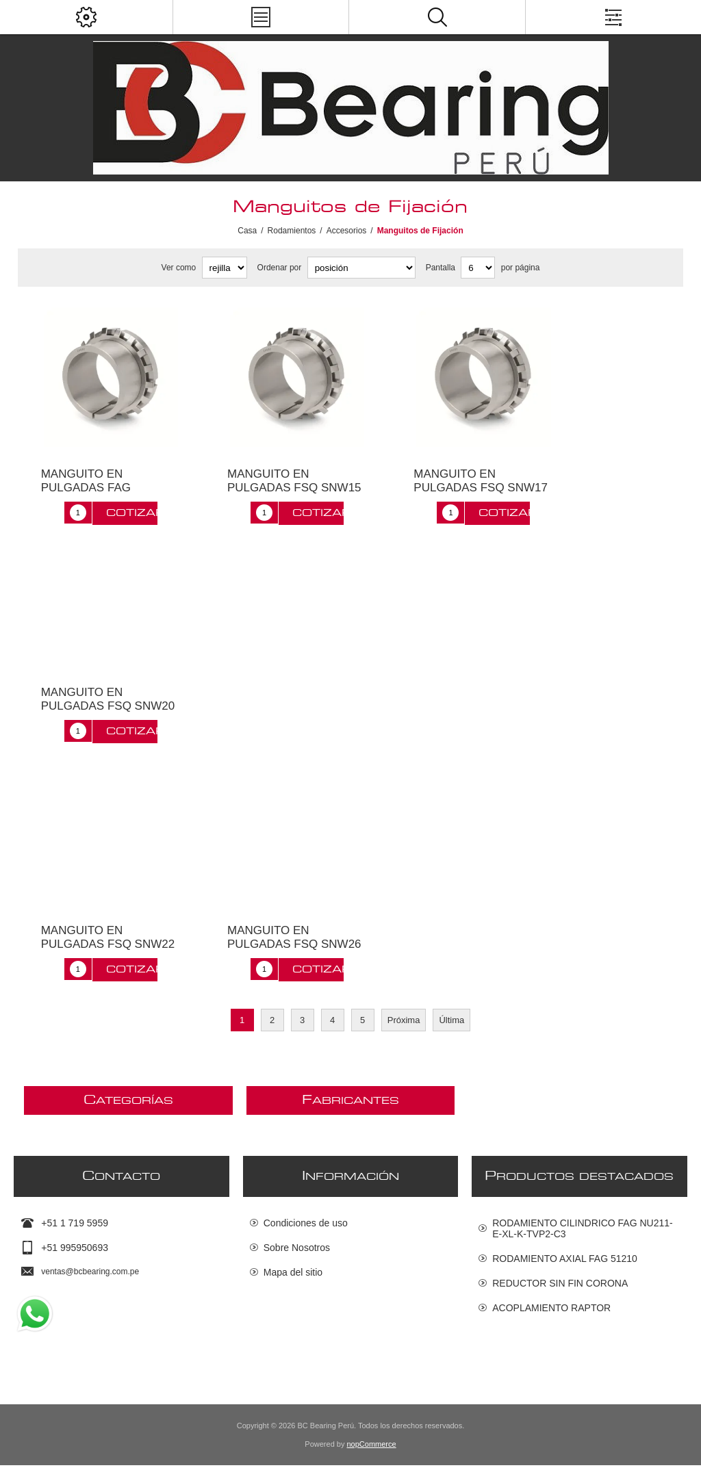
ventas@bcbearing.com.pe (90, 1271)
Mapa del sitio (293, 1272)
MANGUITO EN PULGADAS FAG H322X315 (86, 487)
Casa (247, 230)
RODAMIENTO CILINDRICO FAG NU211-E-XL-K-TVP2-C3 (582, 1228)
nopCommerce (371, 1449)
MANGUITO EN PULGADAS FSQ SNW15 (294, 480)
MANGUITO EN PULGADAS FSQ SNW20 (108, 699)
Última (451, 1020)
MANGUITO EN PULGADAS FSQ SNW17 (480, 480)
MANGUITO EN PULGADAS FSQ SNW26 (294, 937)
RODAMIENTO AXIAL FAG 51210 (564, 1258)
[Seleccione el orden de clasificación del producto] (361, 268)
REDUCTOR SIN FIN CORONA (560, 1283)
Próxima (403, 1020)
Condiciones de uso (306, 1222)
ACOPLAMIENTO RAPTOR (551, 1307)
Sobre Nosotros (297, 1247)
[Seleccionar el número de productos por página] (478, 268)
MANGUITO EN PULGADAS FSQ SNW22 (108, 937)
